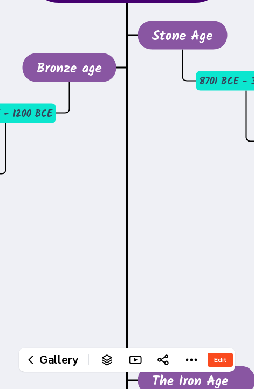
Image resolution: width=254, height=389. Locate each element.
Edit (220, 359)
